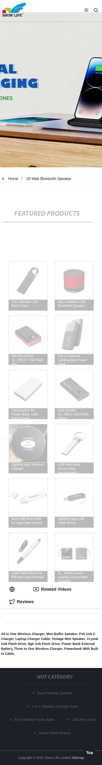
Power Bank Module (55, 733)
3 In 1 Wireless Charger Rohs (55, 706)
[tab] (13, 589)
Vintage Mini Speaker (68, 639)
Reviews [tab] (21, 602)
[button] (86, 10)
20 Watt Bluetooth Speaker (48, 179)
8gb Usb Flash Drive (44, 644)
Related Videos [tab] (52, 589)
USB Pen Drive (84, 720)
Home (13, 179)
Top (89, 752)
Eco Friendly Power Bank (35, 720)
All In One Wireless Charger (22, 634)
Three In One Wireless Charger (38, 649)
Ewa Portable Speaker (55, 693)
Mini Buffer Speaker (61, 634)
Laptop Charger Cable (32, 639)
